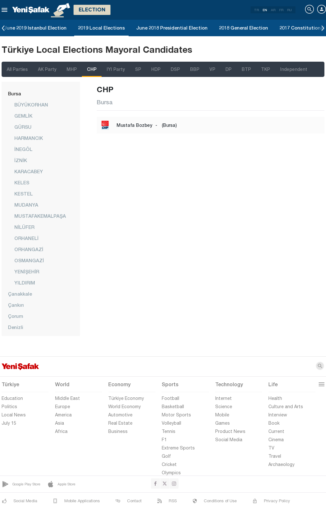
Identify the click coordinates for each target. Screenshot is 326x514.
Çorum (15, 316)
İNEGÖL (23, 149)
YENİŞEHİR (26, 271)
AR (273, 10)
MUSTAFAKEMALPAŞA (40, 216)
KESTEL (23, 193)
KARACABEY (28, 171)
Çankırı (16, 305)
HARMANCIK (28, 138)
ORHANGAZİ (28, 249)
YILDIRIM (24, 282)
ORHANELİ (26, 238)
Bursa (14, 93)
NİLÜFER (24, 227)
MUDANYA (26, 205)
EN (265, 10)
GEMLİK (23, 116)
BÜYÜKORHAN (31, 104)
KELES (21, 182)
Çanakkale (20, 294)
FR (281, 10)
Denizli (15, 327)
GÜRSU (23, 127)
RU (289, 10)
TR (256, 10)
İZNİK (20, 160)
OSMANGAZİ (29, 260)
